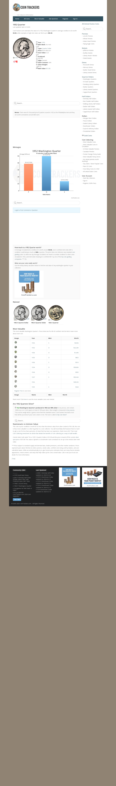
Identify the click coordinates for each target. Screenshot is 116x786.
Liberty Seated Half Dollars (91, 109)
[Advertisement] (81, 6)
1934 (33, 367)
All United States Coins (90, 24)
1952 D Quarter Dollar (38, 323)
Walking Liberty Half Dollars (91, 104)
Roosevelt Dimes (88, 65)
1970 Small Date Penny (21, 475)
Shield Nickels (87, 58)
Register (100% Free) (89, 183)
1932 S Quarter (53, 323)
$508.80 (76, 367)
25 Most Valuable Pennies (91, 149)
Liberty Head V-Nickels (90, 55)
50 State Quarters (88, 82)
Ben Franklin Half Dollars (91, 101)
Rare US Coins (87, 166)
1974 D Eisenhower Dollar (45, 485)
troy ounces (70, 410)
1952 (43, 42)
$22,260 (76, 348)
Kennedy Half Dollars (89, 99)
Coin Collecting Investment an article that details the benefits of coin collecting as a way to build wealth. (45, 433)
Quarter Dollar (46, 48)
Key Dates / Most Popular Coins (93, 164)
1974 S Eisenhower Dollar (45, 477)
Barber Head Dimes (89, 70)
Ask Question (53, 19)
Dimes (84, 62)
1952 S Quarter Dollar (21, 323)
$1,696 (76, 353)
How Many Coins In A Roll (91, 169)
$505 (77, 372)
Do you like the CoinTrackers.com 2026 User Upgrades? (22, 494)
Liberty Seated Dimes (90, 72)
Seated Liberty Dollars (90, 123)
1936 (33, 353)
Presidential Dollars (89, 131)
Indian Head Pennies (89, 41)
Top (13, 458)
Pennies (85, 34)
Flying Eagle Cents (88, 44)
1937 (33, 377)
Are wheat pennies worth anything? (90, 160)
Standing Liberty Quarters (91, 84)
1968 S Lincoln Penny (20, 483)
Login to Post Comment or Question (26, 210)
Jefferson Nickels (88, 50)
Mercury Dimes (88, 67)
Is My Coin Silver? (61, 415)
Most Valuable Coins (89, 142)
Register (65, 19)
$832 (77, 357)
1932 (33, 343)
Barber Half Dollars (89, 106)
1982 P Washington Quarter (22, 486)
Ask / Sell (17, 499)
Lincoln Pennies (88, 36)
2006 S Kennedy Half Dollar (45, 473)
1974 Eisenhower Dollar (44, 489)
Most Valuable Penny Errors (91, 157)
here (25, 399)
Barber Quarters (88, 87)
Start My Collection (89, 178)
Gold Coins (88, 136)
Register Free (18, 391)
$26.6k (77, 343)
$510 (77, 362)
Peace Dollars (87, 121)
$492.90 (76, 382)
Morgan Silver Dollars (90, 118)
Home (17, 19)
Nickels (84, 48)
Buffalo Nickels (87, 53)
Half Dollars (86, 96)
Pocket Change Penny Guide (92, 154)
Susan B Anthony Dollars (91, 129)
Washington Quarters (89, 79)
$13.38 (48, 68)
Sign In (75, 19)
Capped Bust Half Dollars (91, 112)
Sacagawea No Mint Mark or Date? (22, 489)
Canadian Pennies (88, 151)
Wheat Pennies (87, 39)
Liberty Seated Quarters (90, 89)
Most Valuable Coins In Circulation (89, 145)
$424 (77, 387)
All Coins (27, 19)
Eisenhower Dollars (89, 126)
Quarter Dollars (88, 77)
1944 (33, 372)
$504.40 (76, 377)
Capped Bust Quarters (90, 92)
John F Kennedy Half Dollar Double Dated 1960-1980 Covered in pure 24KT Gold (22, 479)
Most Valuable (39, 19)
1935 (33, 357)
